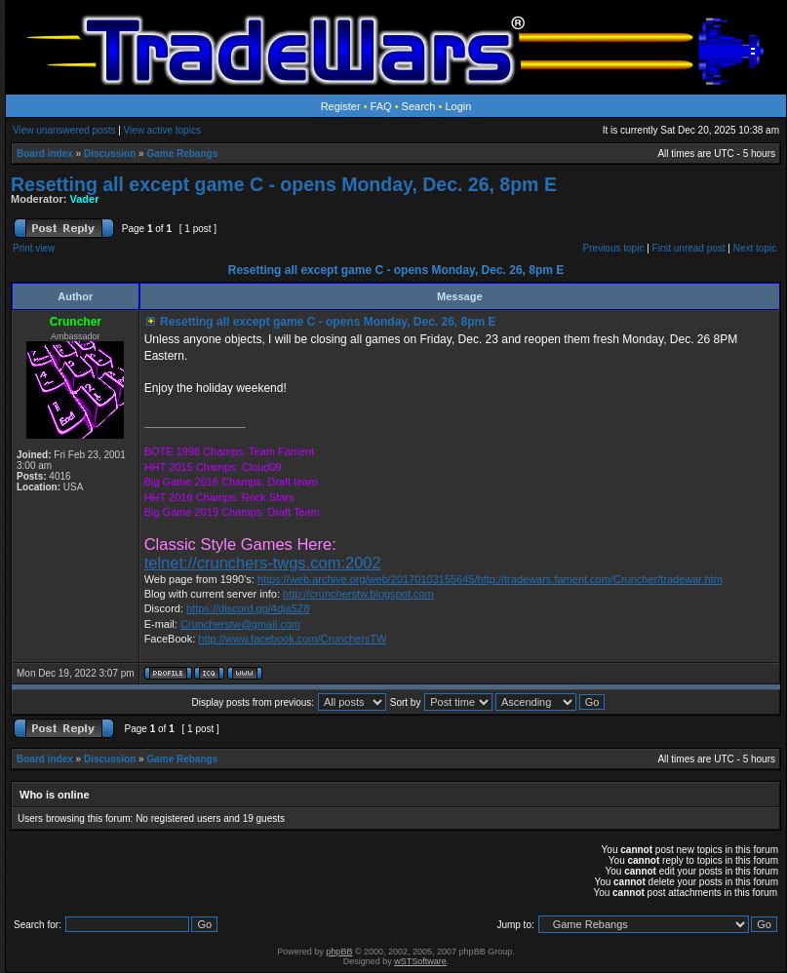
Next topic (754, 248)
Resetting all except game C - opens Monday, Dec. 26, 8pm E (284, 184)
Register (341, 106)
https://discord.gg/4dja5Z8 (248, 608)
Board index (45, 153)
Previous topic (614, 248)
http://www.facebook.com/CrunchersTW (292, 638)
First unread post (689, 248)
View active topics (162, 130)
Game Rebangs (181, 153)
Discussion (110, 153)
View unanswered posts (64, 130)
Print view (34, 248)
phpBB (339, 951)
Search (419, 106)
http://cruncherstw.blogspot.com (358, 594)
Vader (84, 199)
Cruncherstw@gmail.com (240, 624)
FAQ (381, 106)
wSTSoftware (420, 961)
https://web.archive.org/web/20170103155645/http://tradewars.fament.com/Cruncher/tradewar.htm (490, 579)
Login (458, 106)
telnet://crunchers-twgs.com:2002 (262, 562)
